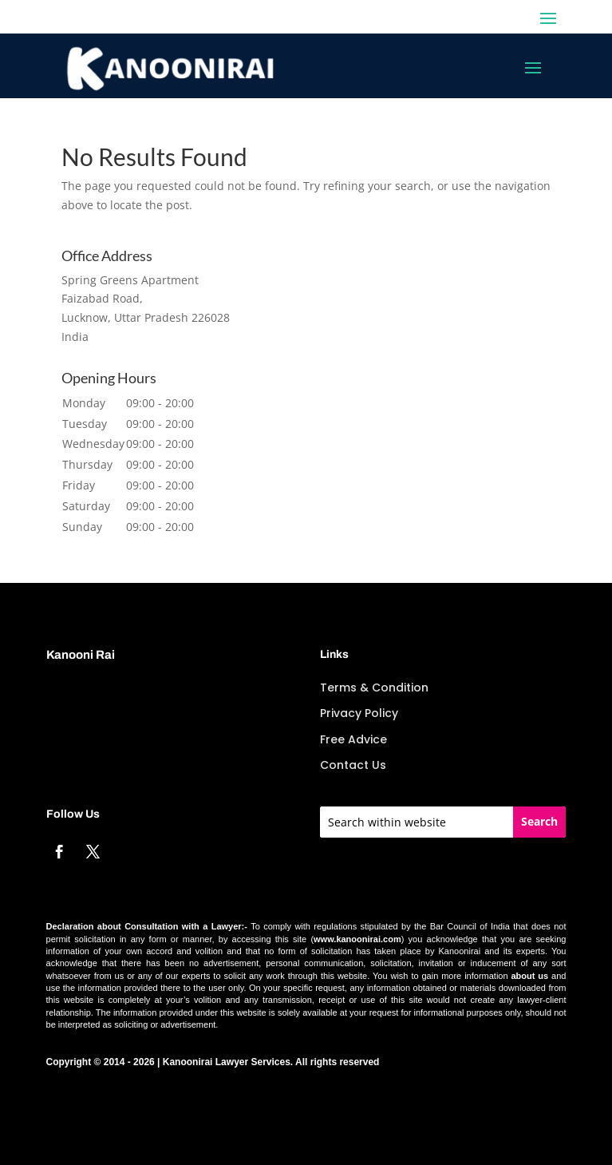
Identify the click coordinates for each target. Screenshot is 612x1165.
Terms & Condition (374, 687)
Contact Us (353, 765)
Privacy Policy (359, 713)
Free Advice (353, 739)
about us (529, 976)
